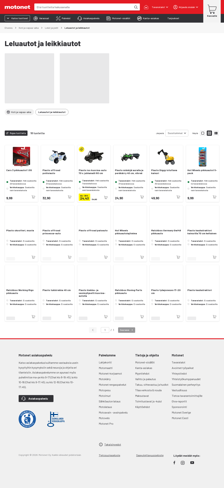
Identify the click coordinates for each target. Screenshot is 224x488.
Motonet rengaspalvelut (112, 384)
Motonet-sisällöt (145, 362)
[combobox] (83, 7)
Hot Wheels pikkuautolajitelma (126, 232)
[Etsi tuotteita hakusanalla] (135, 6)
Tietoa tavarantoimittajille (187, 395)
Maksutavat (142, 395)
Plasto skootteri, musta (20, 230)
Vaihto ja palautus (145, 379)
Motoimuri (105, 395)
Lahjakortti (105, 362)
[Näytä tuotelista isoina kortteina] (202, 133)
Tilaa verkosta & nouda (148, 390)
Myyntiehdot (142, 373)
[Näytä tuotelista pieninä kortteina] (209, 133)
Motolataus (105, 406)
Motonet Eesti (180, 418)
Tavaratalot (178, 362)
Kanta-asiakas (143, 367)
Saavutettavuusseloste (150, 455)
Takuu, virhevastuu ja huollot (151, 384)
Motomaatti (106, 367)
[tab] (41, 18)
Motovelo (104, 418)
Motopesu (105, 390)
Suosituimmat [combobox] (175, 133)
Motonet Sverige (181, 412)
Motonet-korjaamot (110, 373)
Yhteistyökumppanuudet (186, 379)
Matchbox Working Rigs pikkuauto (20, 291)
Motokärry (105, 379)
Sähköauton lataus (110, 401)
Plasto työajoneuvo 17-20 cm (166, 291)
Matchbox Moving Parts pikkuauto (128, 291)
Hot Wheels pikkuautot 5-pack (202, 172)
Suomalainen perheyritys (186, 384)
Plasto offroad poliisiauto (51, 172)
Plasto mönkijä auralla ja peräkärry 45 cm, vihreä (129, 172)
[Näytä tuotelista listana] (216, 133)
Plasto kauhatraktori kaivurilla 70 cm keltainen (202, 232)
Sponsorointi (179, 406)
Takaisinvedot (112, 444)
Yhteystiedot (179, 373)
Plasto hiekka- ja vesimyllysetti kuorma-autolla (92, 293)
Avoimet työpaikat (183, 367)
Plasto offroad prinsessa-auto (52, 232)
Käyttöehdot (142, 406)
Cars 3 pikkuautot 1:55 (19, 170)
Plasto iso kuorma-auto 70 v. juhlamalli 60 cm (93, 172)
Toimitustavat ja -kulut (148, 401)
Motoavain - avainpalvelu (113, 412)
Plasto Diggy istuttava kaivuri (164, 172)
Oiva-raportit (179, 401)
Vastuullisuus (179, 390)
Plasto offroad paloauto (93, 230)
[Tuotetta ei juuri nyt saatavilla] (33, 197)
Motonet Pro (106, 423)
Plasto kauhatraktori (199, 290)
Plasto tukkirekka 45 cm (57, 290)
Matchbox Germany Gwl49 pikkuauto (166, 232)
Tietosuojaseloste (109, 455)
